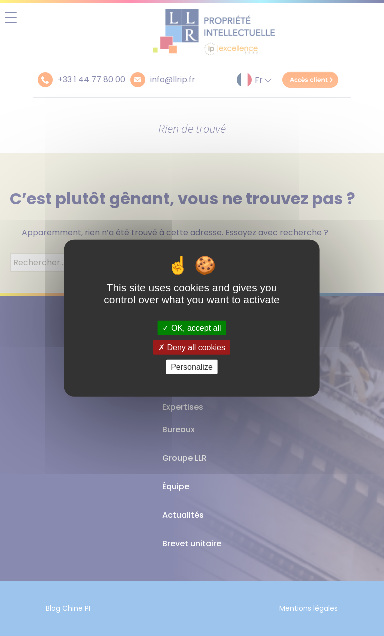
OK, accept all (191, 327)
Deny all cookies (192, 347)
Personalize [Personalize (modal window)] (192, 367)
